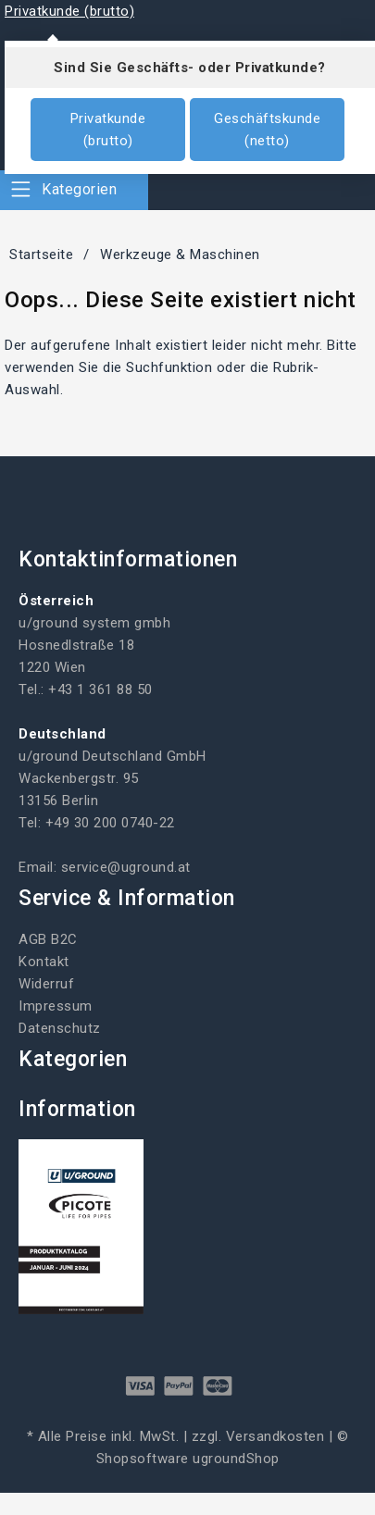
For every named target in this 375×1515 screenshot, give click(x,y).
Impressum (56, 1006)
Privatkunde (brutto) (108, 129)
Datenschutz (60, 1028)
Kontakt (44, 961)
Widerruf (46, 983)
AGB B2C (48, 939)
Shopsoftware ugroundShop (188, 1458)
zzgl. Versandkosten (258, 1436)
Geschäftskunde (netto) (267, 129)
